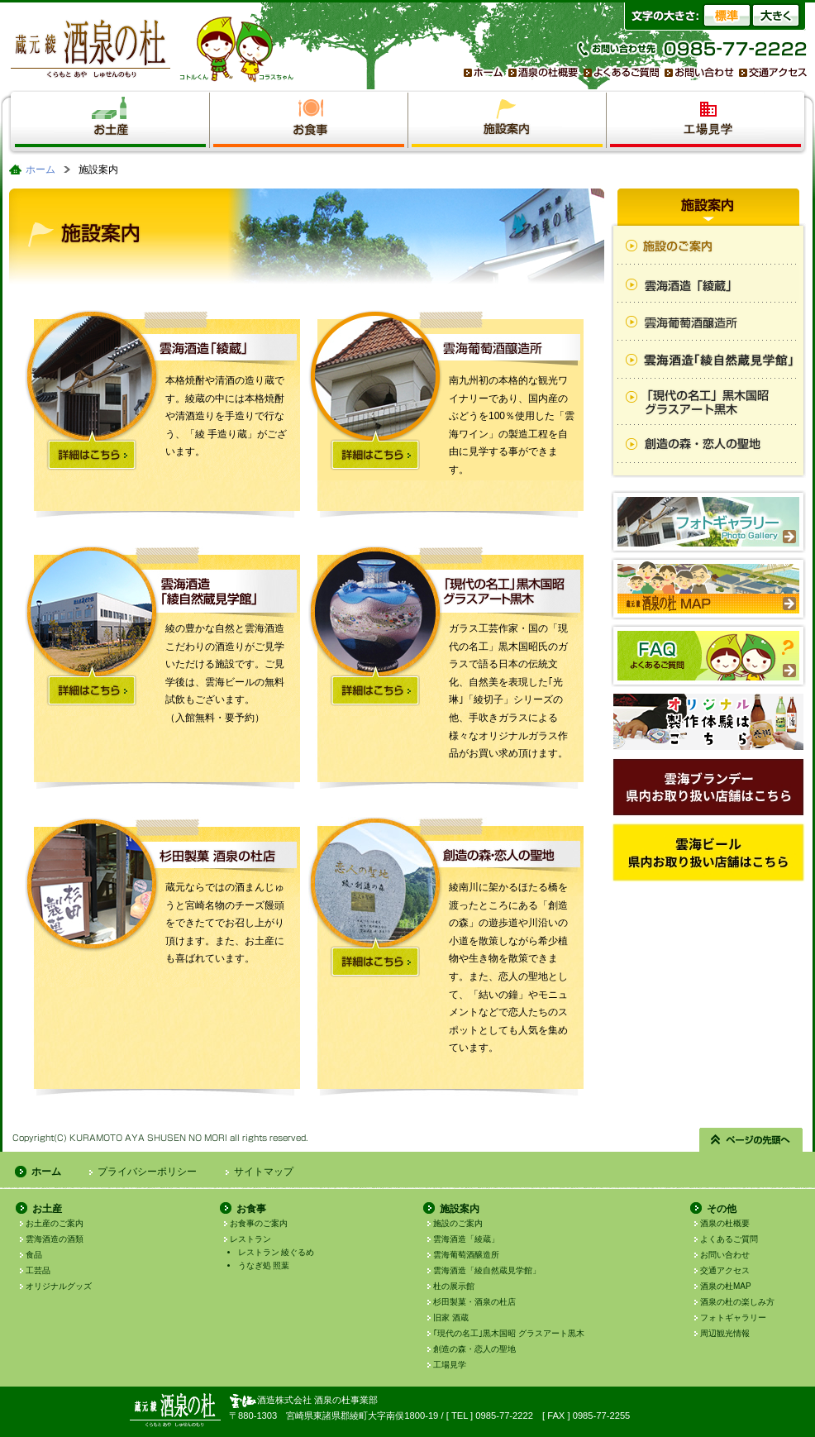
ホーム (40, 169)
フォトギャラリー (733, 1317)
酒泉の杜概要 (725, 1223)
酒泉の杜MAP (725, 1286)
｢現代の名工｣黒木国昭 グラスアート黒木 (508, 1333)
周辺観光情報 (725, 1333)
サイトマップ (263, 1171)
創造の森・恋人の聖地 (474, 1348)
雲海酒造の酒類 (54, 1239)
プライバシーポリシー (147, 1171)
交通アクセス (725, 1270)
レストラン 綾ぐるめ (276, 1252)
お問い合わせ (725, 1254)
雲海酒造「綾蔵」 (466, 1239)
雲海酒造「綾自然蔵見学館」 (487, 1270)
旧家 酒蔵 (451, 1317)
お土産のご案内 (54, 1223)
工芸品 (38, 1270)
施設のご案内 (458, 1223)
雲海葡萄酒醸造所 (466, 1254)
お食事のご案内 (259, 1223)
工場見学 (449, 1364)
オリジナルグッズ (59, 1286)
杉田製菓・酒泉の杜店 (474, 1301)
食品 (34, 1254)
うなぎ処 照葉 (264, 1265)
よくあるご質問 (729, 1239)
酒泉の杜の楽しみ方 (737, 1301)
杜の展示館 (453, 1286)
